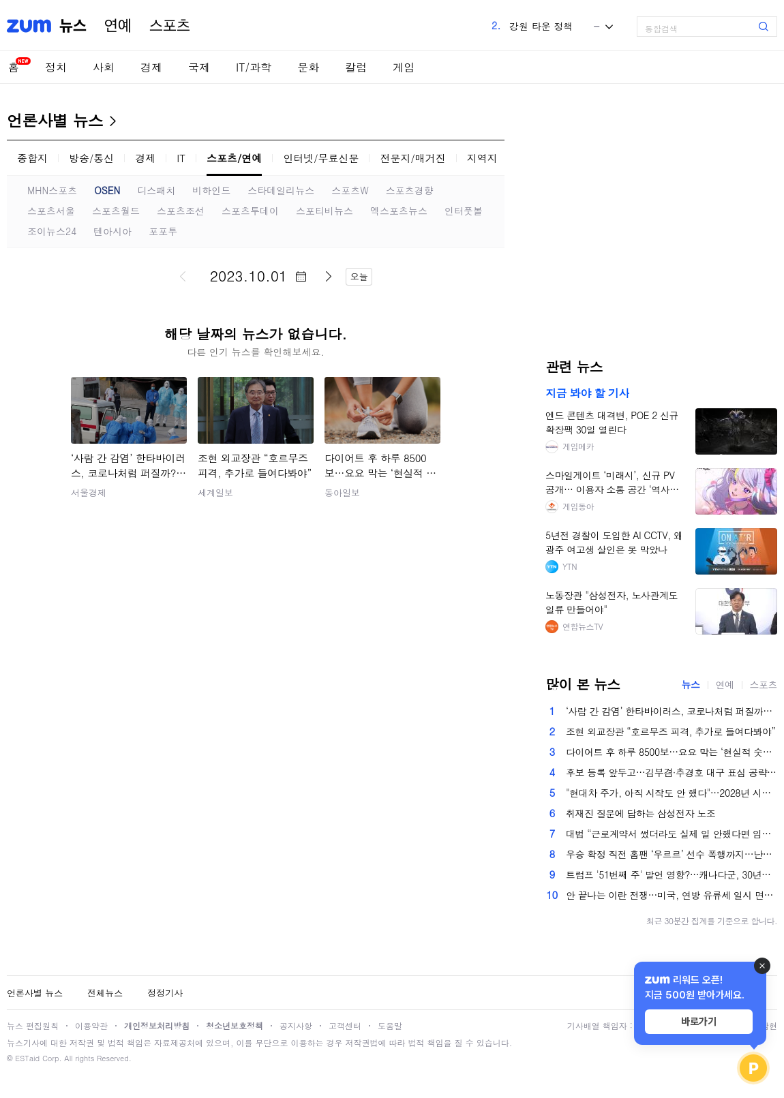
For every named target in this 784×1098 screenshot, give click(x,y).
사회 (104, 67)
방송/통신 (91, 158)
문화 (308, 67)
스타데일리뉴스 (280, 190)
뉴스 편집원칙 (33, 1025)
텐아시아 (112, 231)
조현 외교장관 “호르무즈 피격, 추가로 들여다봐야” (670, 731)
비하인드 (211, 190)
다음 (328, 276)
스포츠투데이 (250, 210)
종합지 (32, 158)
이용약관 (91, 1025)
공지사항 (296, 1025)
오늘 (359, 276)
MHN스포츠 (52, 190)
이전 (182, 276)
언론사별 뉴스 (55, 120)
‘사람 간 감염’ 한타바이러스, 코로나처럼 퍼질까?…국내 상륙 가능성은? (671, 711)
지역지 (482, 158)
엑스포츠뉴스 (398, 210)
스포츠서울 (51, 210)
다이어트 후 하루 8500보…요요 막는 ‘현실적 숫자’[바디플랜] (671, 752)
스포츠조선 (181, 210)
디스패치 (156, 190)
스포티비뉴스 (324, 210)
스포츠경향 (410, 190)
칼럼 (356, 67)
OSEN (107, 190)
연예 (118, 26)
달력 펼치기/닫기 (300, 276)
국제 (199, 67)
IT (181, 158)
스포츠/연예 (234, 158)
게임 (403, 67)
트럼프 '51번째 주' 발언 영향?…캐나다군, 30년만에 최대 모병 (671, 874)
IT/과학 (253, 67)
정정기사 (165, 992)
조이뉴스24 (51, 231)
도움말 (390, 1025)
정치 (56, 67)
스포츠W (350, 190)
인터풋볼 (463, 210)
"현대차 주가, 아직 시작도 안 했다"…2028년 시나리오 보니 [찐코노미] (671, 792)
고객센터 (345, 1025)
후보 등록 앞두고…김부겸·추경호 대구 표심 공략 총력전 (671, 772)
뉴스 (73, 26)
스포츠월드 (116, 210)
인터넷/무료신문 (321, 158)
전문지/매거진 (412, 158)
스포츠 (169, 26)
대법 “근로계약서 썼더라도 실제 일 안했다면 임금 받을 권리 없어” (671, 833)
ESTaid (27, 1058)
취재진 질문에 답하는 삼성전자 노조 (640, 813)
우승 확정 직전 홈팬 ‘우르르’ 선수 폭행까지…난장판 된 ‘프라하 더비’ (671, 854)
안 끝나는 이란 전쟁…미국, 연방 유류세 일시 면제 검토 (671, 895)
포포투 (163, 231)
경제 (151, 67)
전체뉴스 (105, 992)
